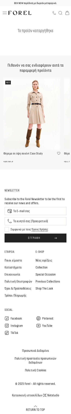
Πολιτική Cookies (35, 370)
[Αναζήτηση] (60, 13)
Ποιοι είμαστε (13, 260)
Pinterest (44, 318)
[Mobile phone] (35, 221)
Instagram (14, 325)
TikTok (11, 333)
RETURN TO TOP (35, 408)
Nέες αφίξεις (44, 260)
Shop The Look (44, 288)
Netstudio (51, 395)
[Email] (35, 211)
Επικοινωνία (12, 274)
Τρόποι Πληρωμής (16, 296)
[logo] (20, 13)
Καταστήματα (13, 267)
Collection (42, 267)
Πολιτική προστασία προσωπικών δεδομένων (35, 360)
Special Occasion (46, 274)
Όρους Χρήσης (40, 229)
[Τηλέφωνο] (54, 13)
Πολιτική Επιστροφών (18, 281)
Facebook (13, 318)
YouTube (44, 325)
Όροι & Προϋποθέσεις (18, 288)
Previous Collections (48, 281)
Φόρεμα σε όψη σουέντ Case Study (23, 153)
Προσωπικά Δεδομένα (35, 351)
